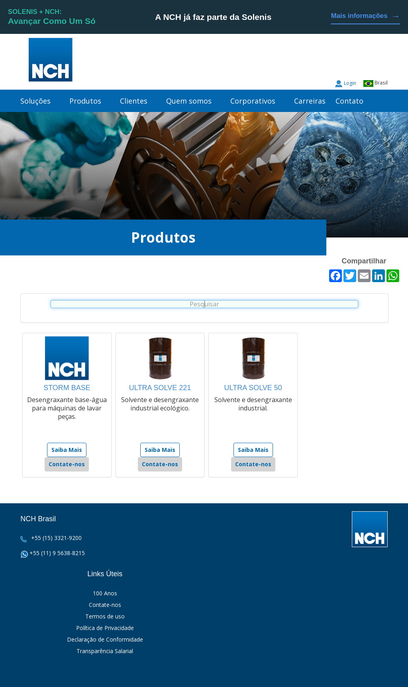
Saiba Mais (66, 449)
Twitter (367, 64)
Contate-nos (67, 464)
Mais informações (365, 16)
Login (350, 83)
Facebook (382, 64)
